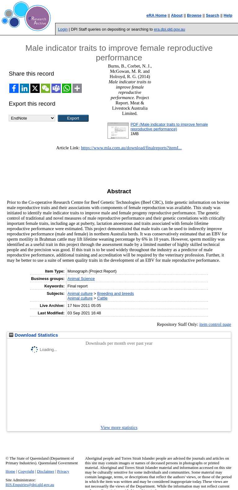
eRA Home (156, 15)
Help (228, 15)
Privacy (63, 471)
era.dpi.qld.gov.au (169, 29)
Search (212, 15)
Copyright (26, 471)
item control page (215, 324)
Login (63, 29)
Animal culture (80, 293)
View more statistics (119, 427)
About (177, 15)
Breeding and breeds (115, 293)
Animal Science (81, 278)
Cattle (102, 298)
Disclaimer (45, 471)
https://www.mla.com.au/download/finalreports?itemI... (131, 147)
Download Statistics (33, 335)
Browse (194, 15)
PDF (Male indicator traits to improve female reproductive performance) (169, 126)
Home (10, 471)
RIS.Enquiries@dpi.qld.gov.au (30, 485)
